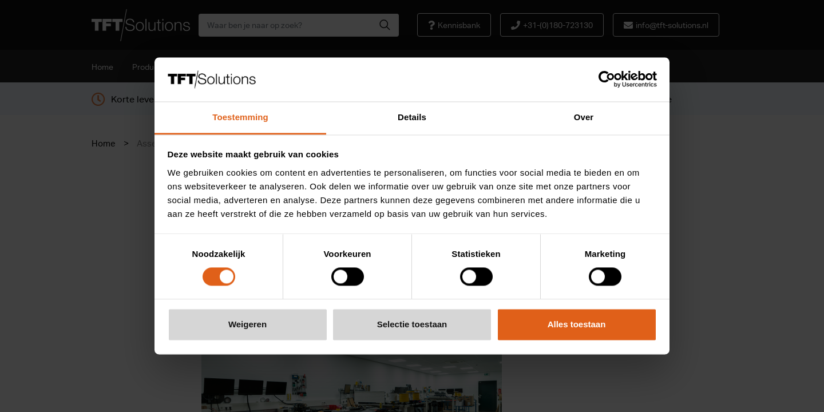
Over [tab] (584, 117)
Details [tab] (412, 117)
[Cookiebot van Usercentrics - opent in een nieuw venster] (607, 79)
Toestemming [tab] (240, 117)
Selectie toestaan (412, 324)
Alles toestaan (577, 324)
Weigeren (247, 324)
